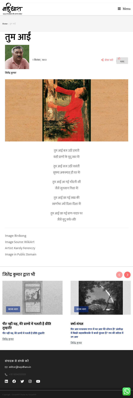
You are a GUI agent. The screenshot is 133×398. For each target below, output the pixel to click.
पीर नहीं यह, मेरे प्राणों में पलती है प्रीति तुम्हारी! (26, 326)
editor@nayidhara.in (20, 367)
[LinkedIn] (8, 381)
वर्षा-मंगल (77, 324)
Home (5, 23)
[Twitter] (24, 381)
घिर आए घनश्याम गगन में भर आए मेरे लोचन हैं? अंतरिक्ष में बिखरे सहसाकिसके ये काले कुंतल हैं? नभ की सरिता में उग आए (97, 333)
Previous (119, 275)
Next (127, 275)
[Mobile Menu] (124, 9)
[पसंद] (122, 60)
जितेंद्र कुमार (10, 73)
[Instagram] (32, 381)
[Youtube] (40, 381)
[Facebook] (16, 381)
